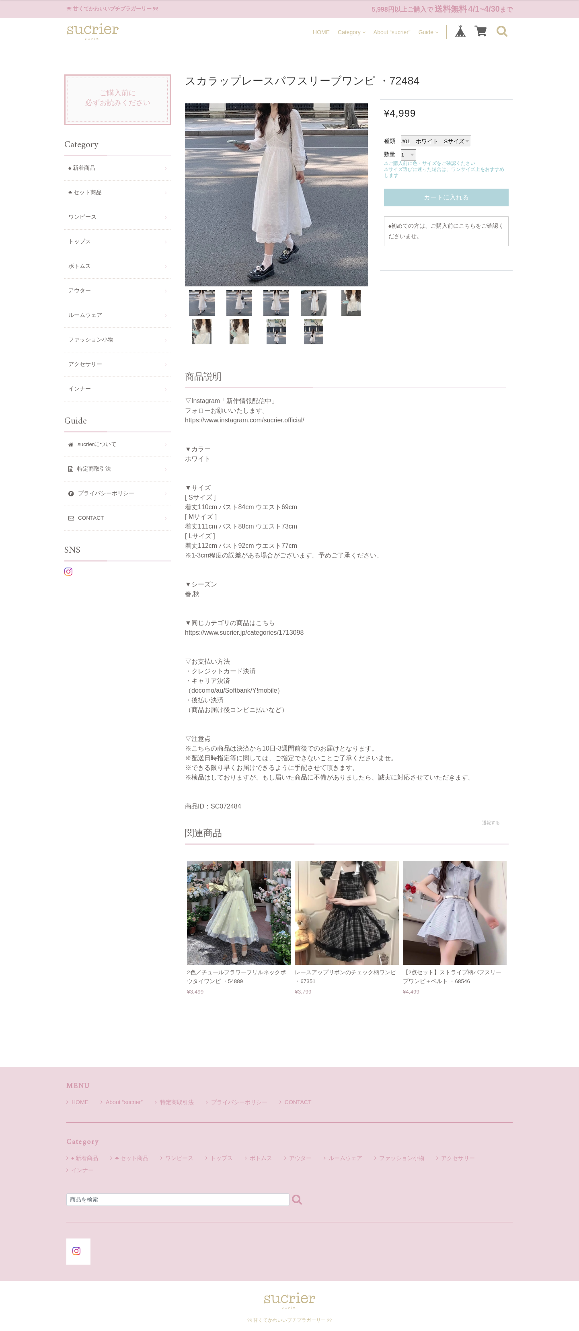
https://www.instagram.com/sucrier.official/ (244, 420)
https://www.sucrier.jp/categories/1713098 (244, 632)
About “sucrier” (392, 32)
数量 (389, 154)
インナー (79, 389)
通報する (491, 822)
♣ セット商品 (85, 192)
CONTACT (295, 1102)
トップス (79, 242)
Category (351, 32)
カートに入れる (446, 197)
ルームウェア (85, 315)
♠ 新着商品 (81, 168)
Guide (428, 32)
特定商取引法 (174, 1102)
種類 (389, 141)
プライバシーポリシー (236, 1102)
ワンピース (82, 217)
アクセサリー (85, 364)
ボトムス (79, 266)
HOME (321, 32)
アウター (79, 291)
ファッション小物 (90, 340)
